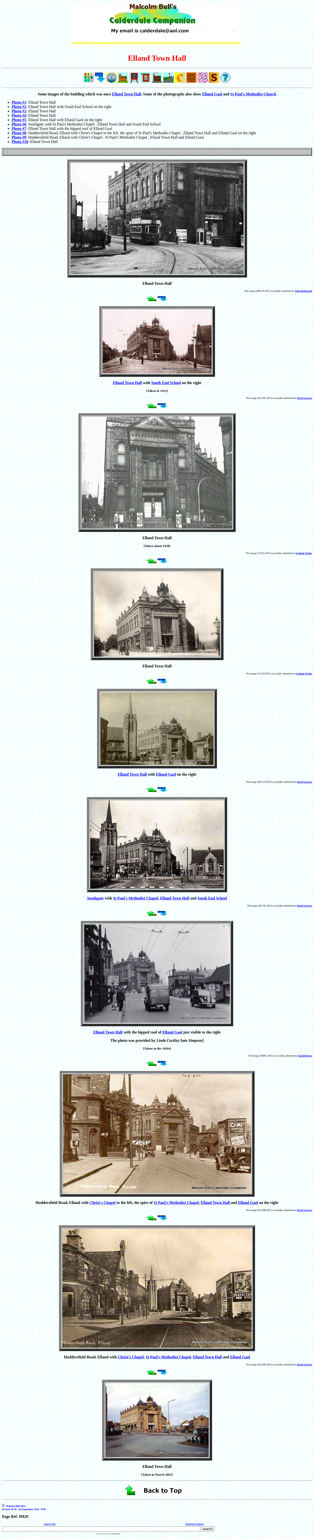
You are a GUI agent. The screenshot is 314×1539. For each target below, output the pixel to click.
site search (102, 1533)
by (114, 1533)
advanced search (194, 1524)
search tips (50, 1524)
